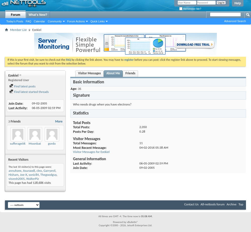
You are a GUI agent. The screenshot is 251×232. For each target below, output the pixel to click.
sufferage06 (18, 143)
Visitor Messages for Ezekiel (91, 152)
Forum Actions (76, 21)
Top (240, 204)
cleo (39, 170)
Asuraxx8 (29, 170)
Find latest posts (22, 86)
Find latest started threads (29, 92)
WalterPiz (32, 179)
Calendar (39, 21)
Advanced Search (235, 21)
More (58, 121)
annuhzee (15, 170)
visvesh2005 (17, 179)
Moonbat (35, 143)
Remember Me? (190, 9)
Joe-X (23, 175)
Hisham (14, 175)
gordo (52, 143)
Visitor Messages (89, 73)
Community (55, 21)
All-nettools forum (213, 204)
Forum (15, 15)
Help (237, 3)
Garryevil (49, 170)
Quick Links (97, 21)
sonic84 (34, 175)
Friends (130, 73)
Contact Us (191, 204)
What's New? (38, 15)
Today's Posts (14, 21)
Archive (231, 204)
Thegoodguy (48, 175)
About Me (113, 73)
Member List (18, 30)
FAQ (28, 21)
